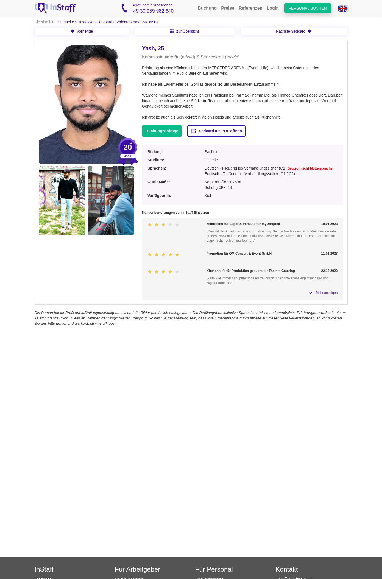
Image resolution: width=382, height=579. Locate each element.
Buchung (207, 8)
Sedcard (122, 22)
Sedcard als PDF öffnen (216, 131)
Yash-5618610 (145, 22)
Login (273, 8)
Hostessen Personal (94, 22)
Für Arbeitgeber (137, 569)
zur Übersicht (184, 31)
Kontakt (286, 569)
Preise (227, 8)
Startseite (66, 22)
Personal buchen (308, 8)
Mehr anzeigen (327, 293)
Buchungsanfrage (162, 131)
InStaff (44, 569)
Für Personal (214, 569)
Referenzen (250, 8)
